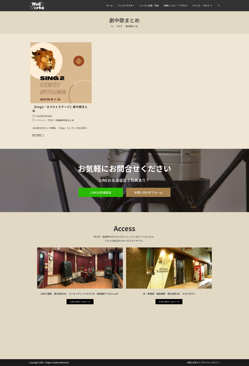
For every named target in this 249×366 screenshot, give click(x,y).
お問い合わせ (193, 362)
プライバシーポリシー (210, 362)
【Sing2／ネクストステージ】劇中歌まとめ (60, 109)
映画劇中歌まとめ (65, 120)
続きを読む (38, 135)
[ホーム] (112, 26)
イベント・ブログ (45, 120)
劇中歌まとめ (132, 26)
